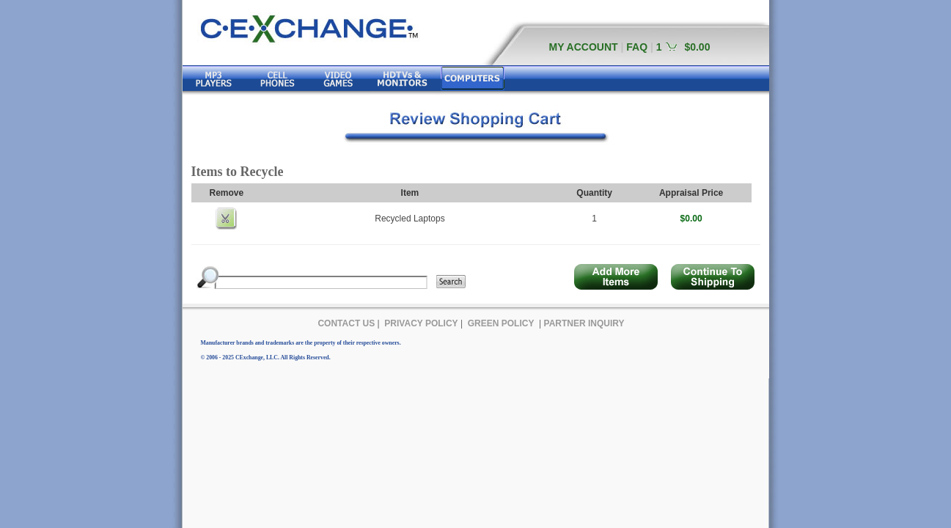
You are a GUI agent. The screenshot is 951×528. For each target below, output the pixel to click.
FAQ (636, 47)
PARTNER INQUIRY (584, 323)
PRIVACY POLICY (421, 323)
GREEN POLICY (501, 323)
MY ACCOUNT (583, 47)
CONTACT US (346, 323)
